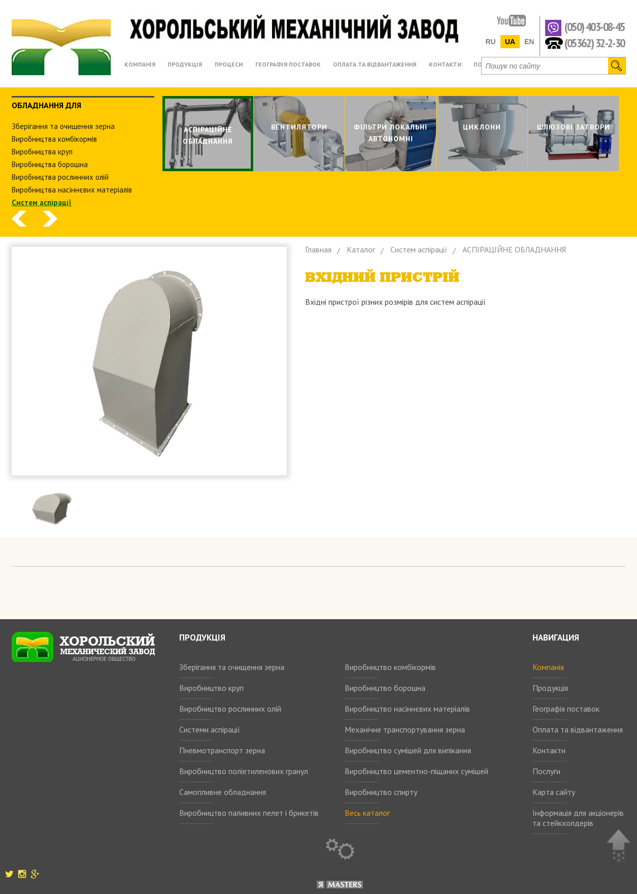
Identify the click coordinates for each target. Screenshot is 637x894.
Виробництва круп (42, 151)
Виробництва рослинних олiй (60, 177)
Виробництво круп (211, 688)
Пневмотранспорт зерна (222, 750)
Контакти (548, 750)
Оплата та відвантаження (577, 729)
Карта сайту (553, 792)
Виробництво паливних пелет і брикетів (249, 813)
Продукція (550, 688)
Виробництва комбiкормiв (54, 139)
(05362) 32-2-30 (594, 42)
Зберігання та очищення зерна (231, 667)
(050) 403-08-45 (594, 27)
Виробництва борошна (50, 164)
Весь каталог (367, 813)
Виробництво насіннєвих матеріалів (407, 709)
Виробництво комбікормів (390, 667)
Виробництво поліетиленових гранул (243, 771)
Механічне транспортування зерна (405, 729)
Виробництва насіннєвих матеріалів (72, 190)
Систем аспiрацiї (42, 202)
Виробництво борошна (385, 688)
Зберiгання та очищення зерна (63, 126)
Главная (318, 249)
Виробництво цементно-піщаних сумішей (416, 771)
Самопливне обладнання (222, 792)
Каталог (361, 249)
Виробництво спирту (381, 792)
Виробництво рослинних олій (230, 709)
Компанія (548, 667)
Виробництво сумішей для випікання (408, 750)
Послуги (546, 771)
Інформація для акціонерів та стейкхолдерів (578, 818)
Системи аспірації (209, 729)
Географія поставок (565, 709)
